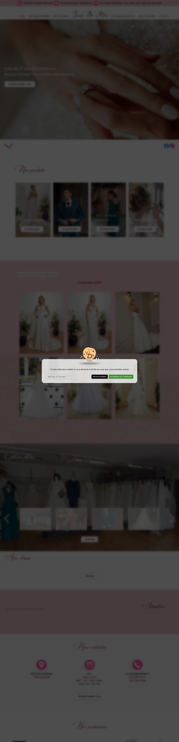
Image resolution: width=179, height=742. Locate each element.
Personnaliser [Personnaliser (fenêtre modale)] (99, 376)
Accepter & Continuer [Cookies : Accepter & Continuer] (121, 376)
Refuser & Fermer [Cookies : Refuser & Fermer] (57, 376)
